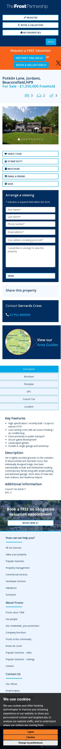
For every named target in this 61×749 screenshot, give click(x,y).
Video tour (13, 153)
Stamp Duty (13, 161)
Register (30, 17)
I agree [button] (30, 732)
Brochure (12, 168)
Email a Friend (15, 176)
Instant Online (29, 58)
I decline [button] (30, 737)
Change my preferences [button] (30, 742)
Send (11, 275)
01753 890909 (20, 315)
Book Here (30, 522)
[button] (6, 125)
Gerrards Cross (30, 305)
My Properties (30, 32)
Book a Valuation (30, 25)
